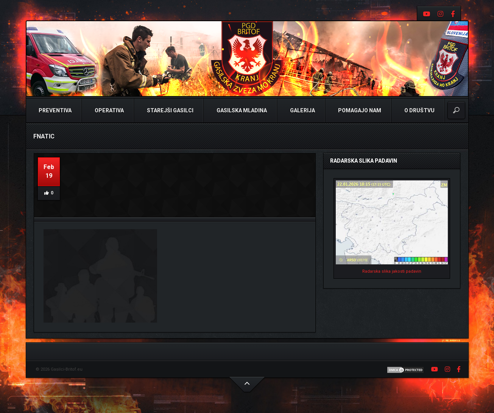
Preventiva (54, 110)
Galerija (302, 110)
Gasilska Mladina (241, 110)
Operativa (109, 110)
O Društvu (419, 110)
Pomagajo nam (359, 110)
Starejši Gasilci (169, 110)
